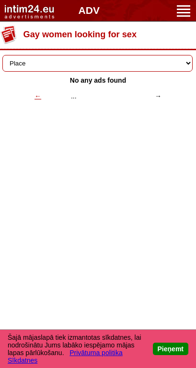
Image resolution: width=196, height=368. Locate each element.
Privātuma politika (96, 353)
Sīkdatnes (22, 360)
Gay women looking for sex (80, 34)
